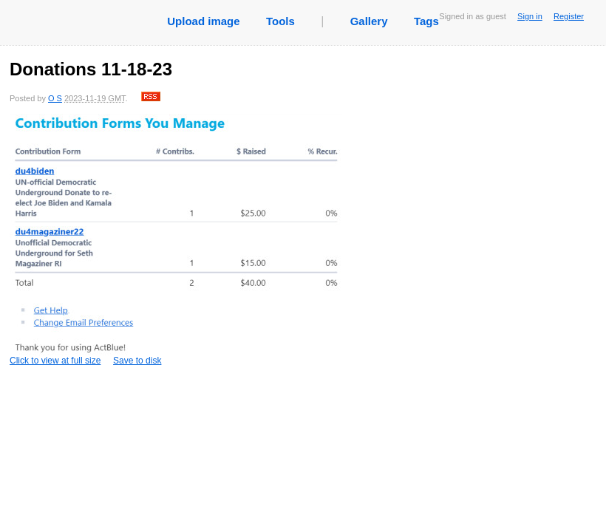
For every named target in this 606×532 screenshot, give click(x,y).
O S (55, 98)
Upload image (203, 21)
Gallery (369, 21)
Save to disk (137, 360)
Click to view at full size (176, 240)
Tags (426, 21)
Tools (280, 21)
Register (569, 16)
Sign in (529, 16)
